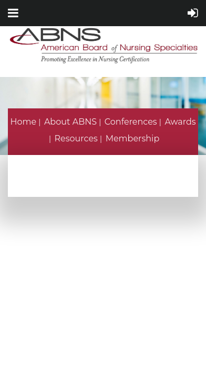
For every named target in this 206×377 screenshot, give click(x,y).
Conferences (131, 122)
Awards (179, 122)
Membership (133, 138)
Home (23, 122)
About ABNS (70, 122)
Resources (76, 138)
